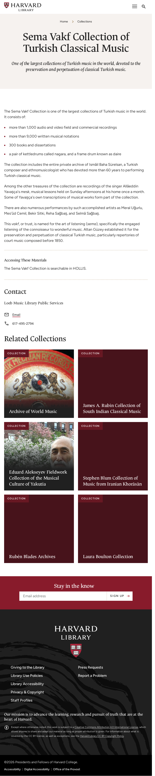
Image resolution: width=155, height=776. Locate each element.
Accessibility (12, 769)
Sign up (117, 596)
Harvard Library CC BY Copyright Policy (102, 736)
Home (64, 21)
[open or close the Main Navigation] (135, 7)
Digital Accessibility (37, 769)
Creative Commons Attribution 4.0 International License (106, 727)
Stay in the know (74, 586)
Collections (84, 21)
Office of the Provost (66, 769)
